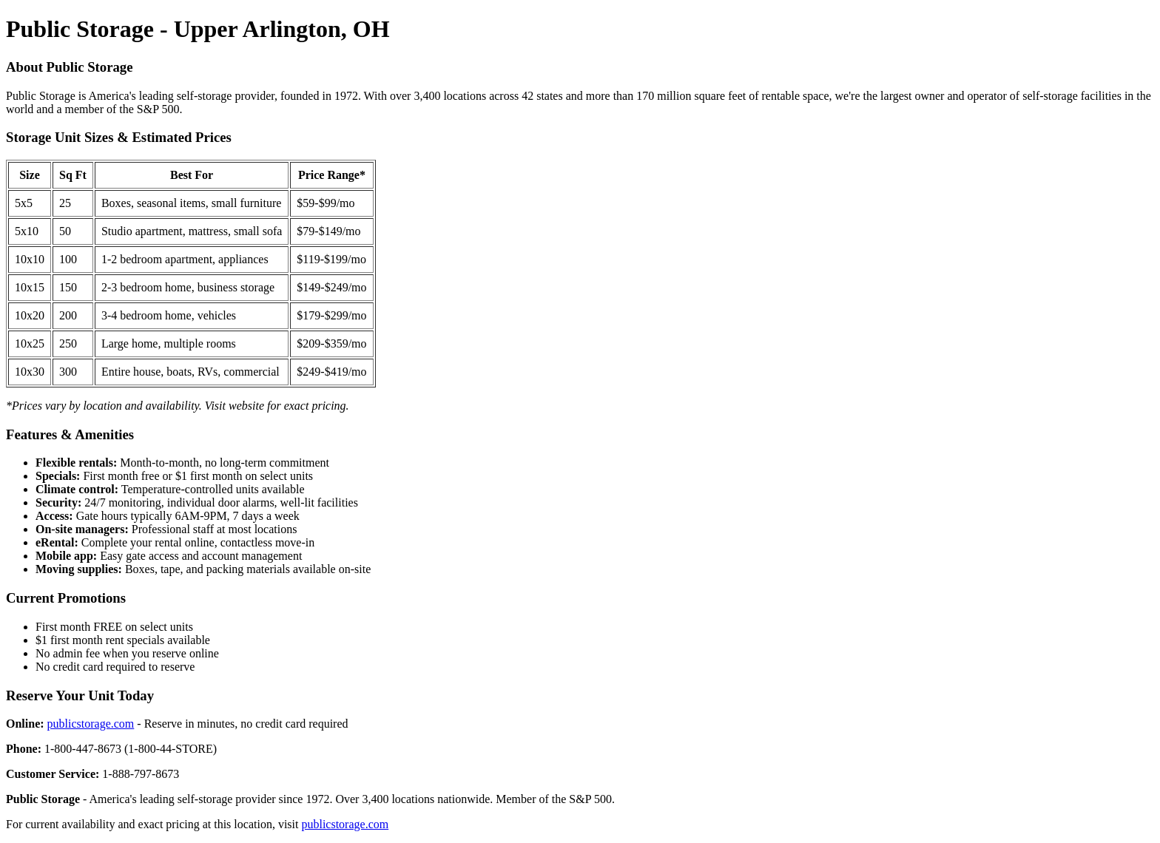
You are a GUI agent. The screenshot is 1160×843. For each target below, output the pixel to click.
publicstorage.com (91, 723)
